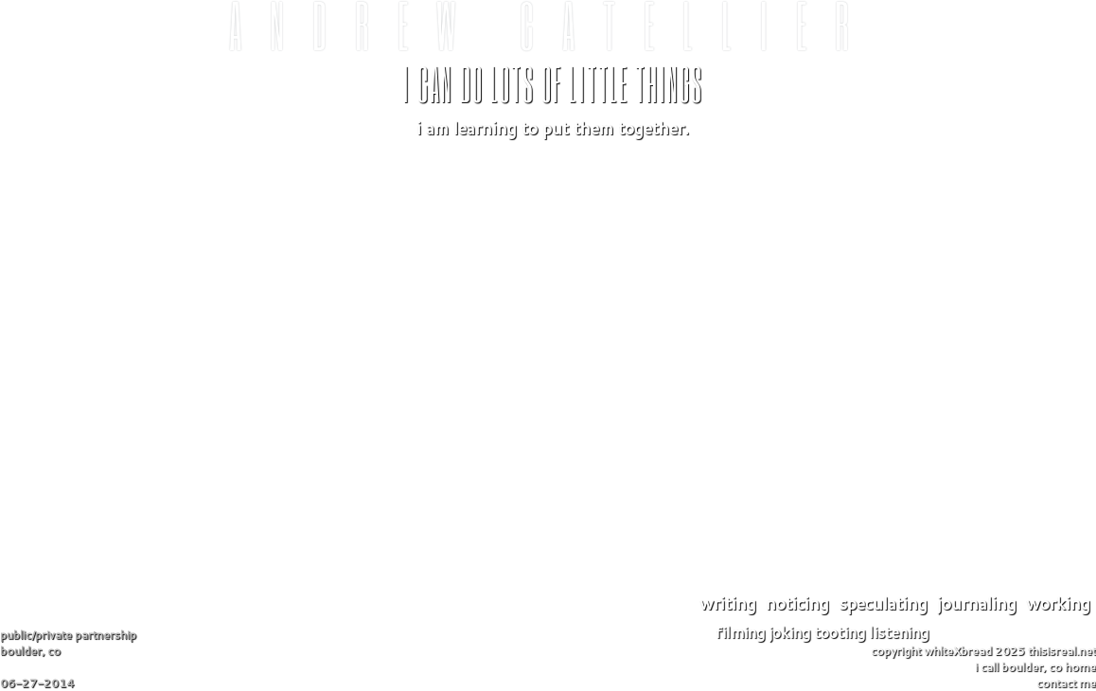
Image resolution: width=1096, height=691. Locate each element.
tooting (839, 632)
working (1058, 603)
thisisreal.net (1062, 651)
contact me (1066, 683)
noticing (797, 603)
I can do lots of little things (552, 83)
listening (898, 632)
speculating (883, 603)
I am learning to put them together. (552, 127)
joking (789, 632)
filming (740, 632)
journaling (976, 603)
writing (727, 603)
